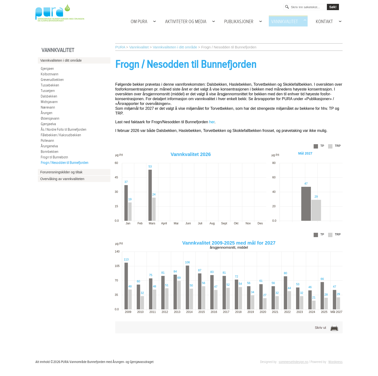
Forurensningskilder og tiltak (61, 172)
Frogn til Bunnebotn (54, 157)
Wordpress (335, 362)
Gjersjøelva (48, 124)
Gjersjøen (47, 68)
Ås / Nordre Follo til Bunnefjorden (63, 129)
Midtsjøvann (49, 102)
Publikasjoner (238, 22)
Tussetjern (48, 91)
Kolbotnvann (49, 74)
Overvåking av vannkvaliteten (62, 179)
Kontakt (324, 22)
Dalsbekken (49, 96)
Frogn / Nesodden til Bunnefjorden (64, 163)
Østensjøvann (50, 118)
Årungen (46, 113)
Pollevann (47, 140)
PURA (120, 47)
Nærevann (48, 107)
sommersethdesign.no (293, 362)
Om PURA (139, 22)
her (212, 122)
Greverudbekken (52, 80)
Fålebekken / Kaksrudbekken (61, 135)
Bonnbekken (49, 151)
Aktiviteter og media (185, 22)
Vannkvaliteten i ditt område (175, 47)
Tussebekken (50, 85)
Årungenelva (49, 146)
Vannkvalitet (284, 22)
